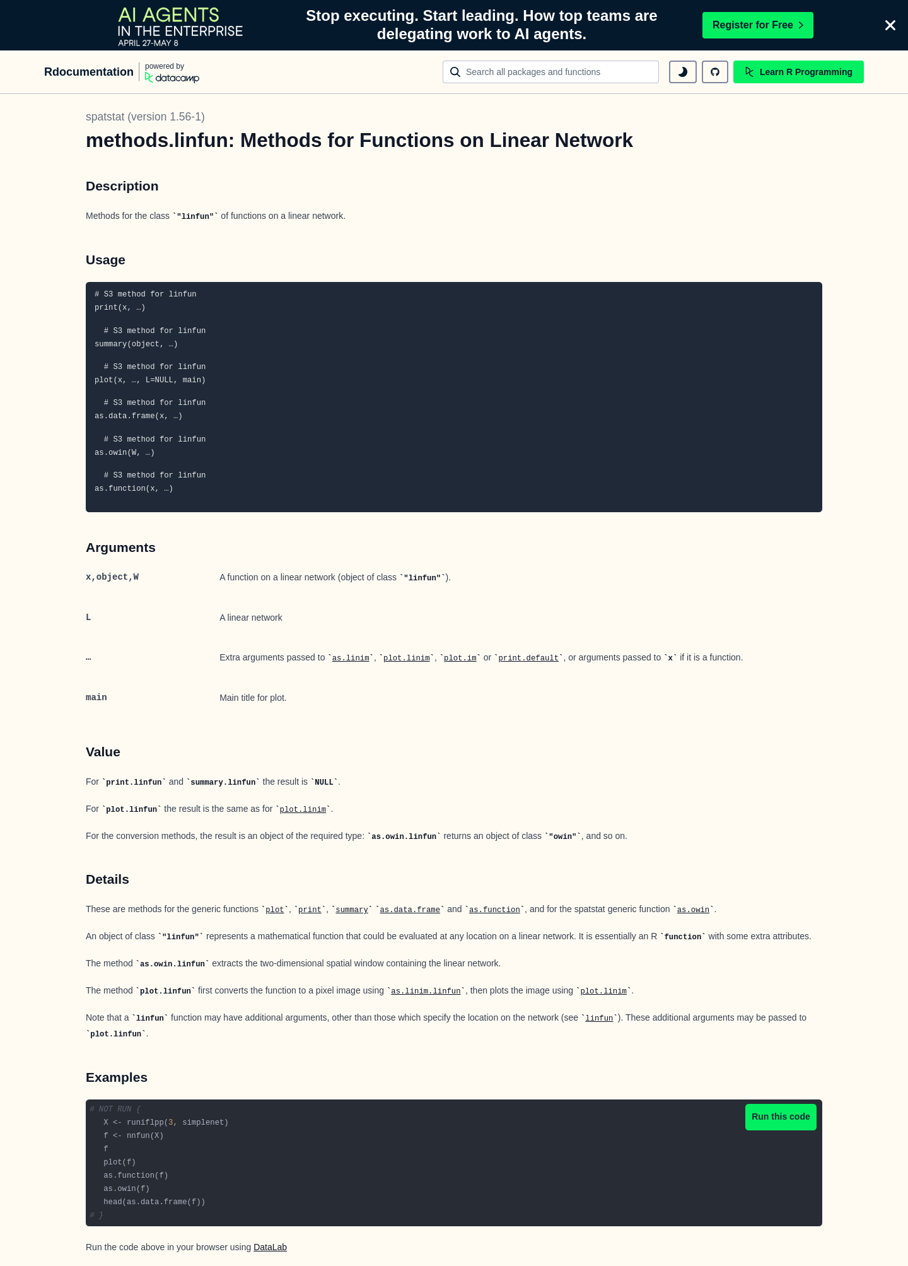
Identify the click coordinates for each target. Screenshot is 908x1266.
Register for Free (758, 25)
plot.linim (406, 658)
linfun (599, 1018)
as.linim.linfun (425, 991)
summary (351, 910)
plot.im (460, 658)
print (310, 910)
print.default (528, 658)
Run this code (781, 1116)
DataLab (270, 1247)
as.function (494, 910)
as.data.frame (410, 910)
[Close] (890, 25)
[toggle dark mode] (683, 72)
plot (274, 910)
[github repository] (715, 72)
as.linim (351, 658)
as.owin (693, 910)
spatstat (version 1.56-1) (145, 116)
